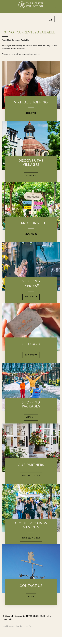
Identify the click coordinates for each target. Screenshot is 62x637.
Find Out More (31, 476)
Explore (31, 176)
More (31, 597)
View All (31, 417)
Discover (31, 113)
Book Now (31, 297)
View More (31, 234)
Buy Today (31, 355)
